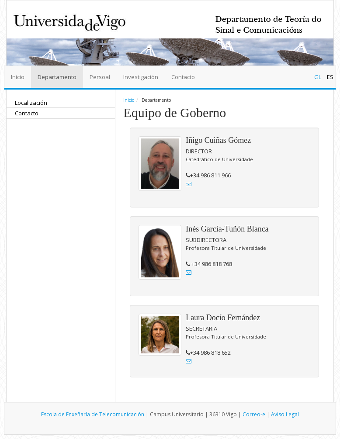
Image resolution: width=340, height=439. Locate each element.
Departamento (57, 77)
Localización (31, 103)
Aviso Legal (285, 414)
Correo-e (254, 414)
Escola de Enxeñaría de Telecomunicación (92, 414)
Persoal (100, 77)
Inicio (17, 77)
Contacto (183, 77)
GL (318, 77)
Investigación (140, 77)
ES (330, 77)
